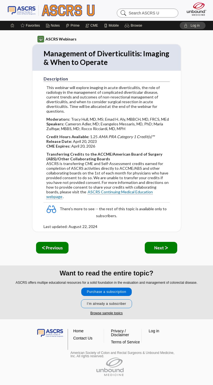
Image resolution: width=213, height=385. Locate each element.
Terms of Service (125, 342)
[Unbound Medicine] (194, 8)
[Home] (12, 25)
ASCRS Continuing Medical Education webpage (99, 194)
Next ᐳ (161, 247)
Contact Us (82, 338)
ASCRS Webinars (57, 39)
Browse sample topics (106, 313)
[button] (134, 25)
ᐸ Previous (52, 247)
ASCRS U (51, 10)
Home (78, 331)
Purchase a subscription (106, 292)
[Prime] (73, 25)
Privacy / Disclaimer (120, 333)
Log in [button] (154, 331)
